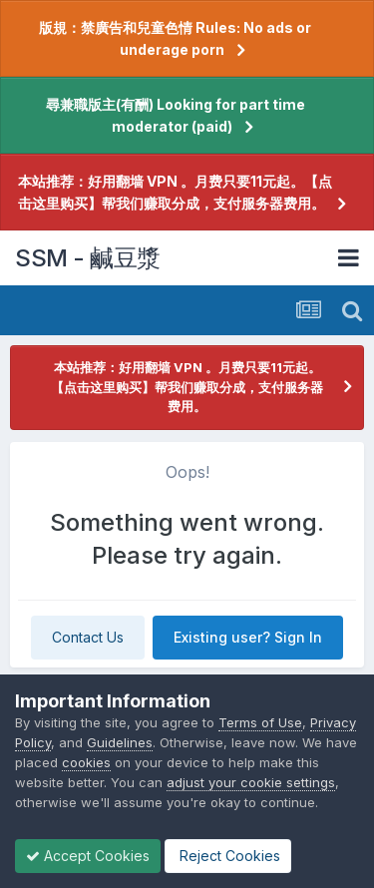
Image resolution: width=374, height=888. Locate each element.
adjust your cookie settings (251, 782)
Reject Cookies (228, 855)
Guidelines (120, 742)
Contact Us (88, 637)
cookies (86, 762)
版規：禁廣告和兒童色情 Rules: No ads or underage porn (175, 38)
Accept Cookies (88, 855)
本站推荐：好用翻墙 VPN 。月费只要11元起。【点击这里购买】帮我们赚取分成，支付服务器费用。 (175, 192)
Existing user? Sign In (248, 637)
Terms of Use (260, 722)
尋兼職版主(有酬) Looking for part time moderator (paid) (175, 115)
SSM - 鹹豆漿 (88, 257)
